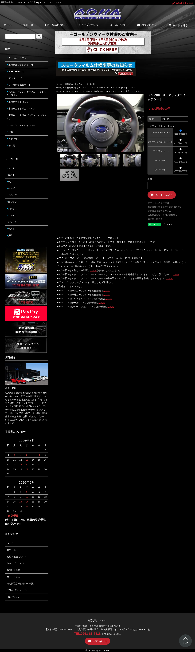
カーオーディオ (15, 71)
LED (10, 132)
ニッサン (12, 202)
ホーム (8, 25)
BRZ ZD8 (110, 88)
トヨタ (11, 168)
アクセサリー (14, 139)
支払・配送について (55, 25)
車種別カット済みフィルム (21, 108)
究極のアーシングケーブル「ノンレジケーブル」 (27, 93)
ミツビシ (12, 222)
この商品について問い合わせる (162, 215)
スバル (93, 84)
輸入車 (11, 228)
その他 (11, 145)
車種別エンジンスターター (21, 65)
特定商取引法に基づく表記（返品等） (165, 207)
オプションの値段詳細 (158, 203)
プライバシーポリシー (18, 590)
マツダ (11, 188)
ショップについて (88, 25)
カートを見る (178, 25)
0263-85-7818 (182, 2)
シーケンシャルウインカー (21, 125)
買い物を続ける (155, 219)
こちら (93, 270)
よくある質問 (117, 25)
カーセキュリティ (16, 58)
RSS (9, 597)
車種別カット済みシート (75, 84)
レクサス (12, 208)
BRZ (101, 88)
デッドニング (14, 78)
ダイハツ (12, 195)
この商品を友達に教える (159, 211)
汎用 (9, 235)
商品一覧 (28, 25)
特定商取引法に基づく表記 (20, 583)
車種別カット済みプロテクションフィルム (27, 117)
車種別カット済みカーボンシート (107, 91)
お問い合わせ (147, 25)
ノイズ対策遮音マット (19, 85)
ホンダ (11, 181)
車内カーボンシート (126, 88)
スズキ (11, 215)
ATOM (16, 597)
